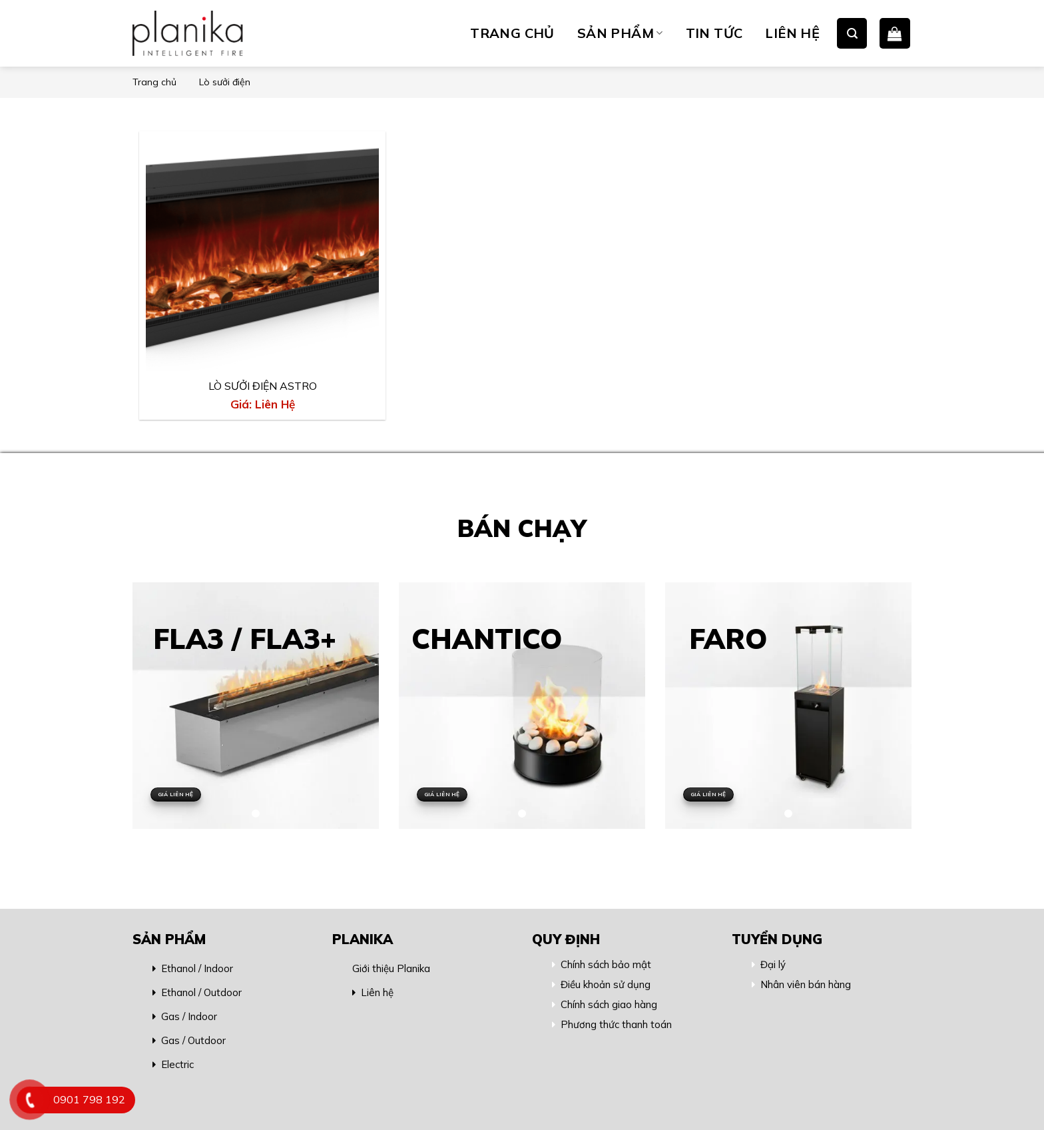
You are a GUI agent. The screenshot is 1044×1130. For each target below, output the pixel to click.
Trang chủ (154, 82)
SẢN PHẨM (620, 33)
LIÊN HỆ (792, 33)
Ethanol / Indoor (197, 968)
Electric (177, 1064)
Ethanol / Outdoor (201, 992)
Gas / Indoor (189, 1016)
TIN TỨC (714, 33)
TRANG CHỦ (512, 33)
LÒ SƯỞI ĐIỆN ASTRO (262, 385)
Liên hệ (377, 992)
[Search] (852, 33)
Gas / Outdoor (193, 1040)
